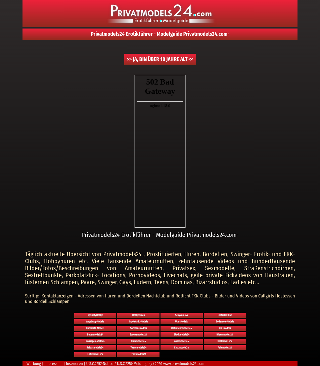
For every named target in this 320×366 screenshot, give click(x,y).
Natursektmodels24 (181, 328)
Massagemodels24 (95, 341)
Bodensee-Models (225, 321)
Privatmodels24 (95, 347)
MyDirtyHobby (95, 315)
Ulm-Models (181, 321)
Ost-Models (225, 328)
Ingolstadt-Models (138, 321)
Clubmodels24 (138, 341)
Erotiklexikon (225, 315)
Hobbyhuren (138, 315)
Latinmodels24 (95, 354)
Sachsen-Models (138, 328)
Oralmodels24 (225, 341)
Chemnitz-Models (95, 328)
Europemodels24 (138, 334)
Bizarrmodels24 (224, 334)
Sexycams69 (181, 315)
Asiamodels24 (225, 347)
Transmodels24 (138, 354)
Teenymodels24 (138, 347)
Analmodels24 (181, 341)
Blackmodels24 (182, 334)
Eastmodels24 (181, 347)
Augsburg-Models (95, 321)
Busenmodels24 (95, 334)
